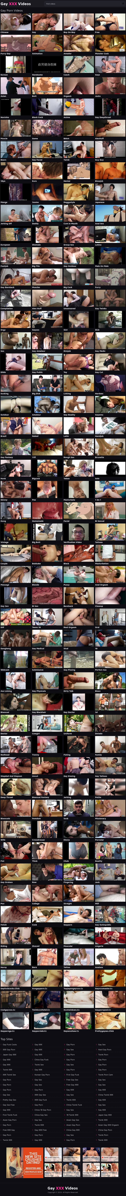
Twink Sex (39, 1065)
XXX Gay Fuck (41, 1100)
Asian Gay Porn (73, 1125)
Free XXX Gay (9, 1130)
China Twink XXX (105, 1095)
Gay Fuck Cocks (10, 1044)
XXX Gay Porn (9, 1049)
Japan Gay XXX (9, 1054)
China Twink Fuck (74, 1105)
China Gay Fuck (41, 1059)
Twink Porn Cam (105, 1075)
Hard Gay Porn (104, 1049)
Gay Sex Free (9, 1105)
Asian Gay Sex (72, 1120)
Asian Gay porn (9, 1120)
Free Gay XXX (72, 1085)
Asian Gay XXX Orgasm (108, 1125)
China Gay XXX (73, 1130)
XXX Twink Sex (9, 1075)
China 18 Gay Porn (43, 1110)
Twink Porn (103, 1054)
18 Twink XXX (72, 1115)
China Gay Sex (41, 1115)
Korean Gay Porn (42, 1075)
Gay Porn (7, 1080)
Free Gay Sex (72, 1080)
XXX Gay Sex (40, 1095)
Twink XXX (7, 1070)
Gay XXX (6, 1059)
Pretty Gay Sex (9, 1100)
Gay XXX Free (41, 1130)
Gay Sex (6, 1095)
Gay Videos (16, 3)
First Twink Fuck (10, 1115)
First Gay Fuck (72, 1075)
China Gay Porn (105, 1130)
